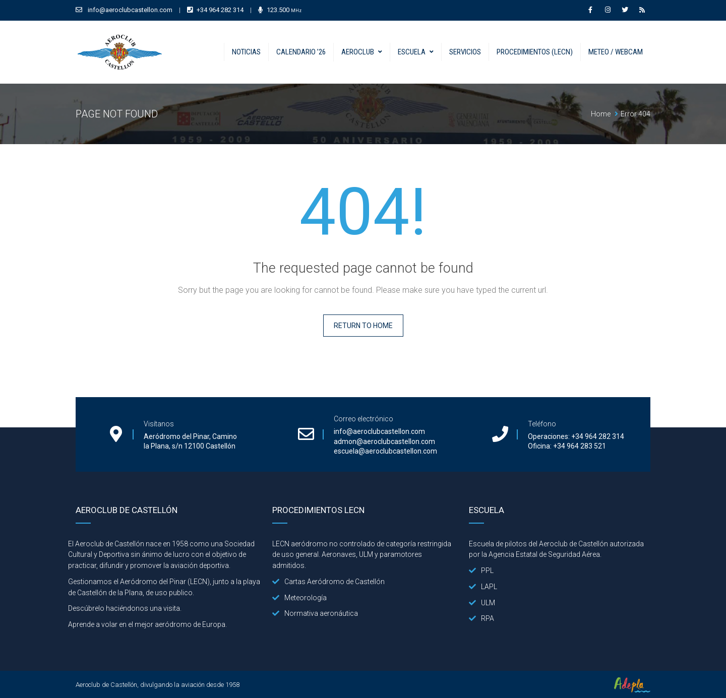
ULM (482, 603)
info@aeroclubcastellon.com (130, 10)
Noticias (246, 51)
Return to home (363, 326)
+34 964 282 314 (220, 10)
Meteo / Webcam (615, 51)
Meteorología (299, 598)
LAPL (483, 587)
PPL (481, 570)
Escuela (412, 51)
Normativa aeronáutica (315, 613)
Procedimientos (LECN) (535, 51)
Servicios (465, 51)
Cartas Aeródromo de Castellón (328, 582)
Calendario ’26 (301, 51)
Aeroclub (357, 51)
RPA (481, 618)
